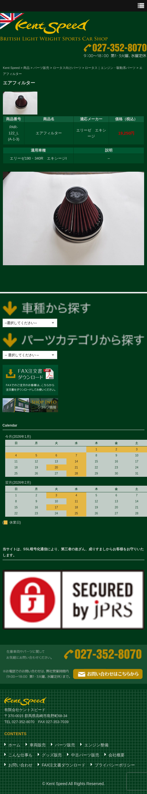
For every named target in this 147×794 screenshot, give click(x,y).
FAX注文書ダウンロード (63, 765)
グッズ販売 (52, 755)
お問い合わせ (20, 765)
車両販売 (38, 745)
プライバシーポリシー (115, 765)
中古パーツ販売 (85, 755)
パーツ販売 (65, 745)
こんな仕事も (20, 755)
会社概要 (116, 755)
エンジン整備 (96, 745)
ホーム (14, 745)
